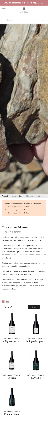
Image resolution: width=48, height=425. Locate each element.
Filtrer (34, 307)
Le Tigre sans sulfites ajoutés (12, 341)
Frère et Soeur (12, 414)
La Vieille (36, 378)
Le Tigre (12, 378)
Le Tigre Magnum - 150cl (36, 341)
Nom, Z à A (14, 306)
